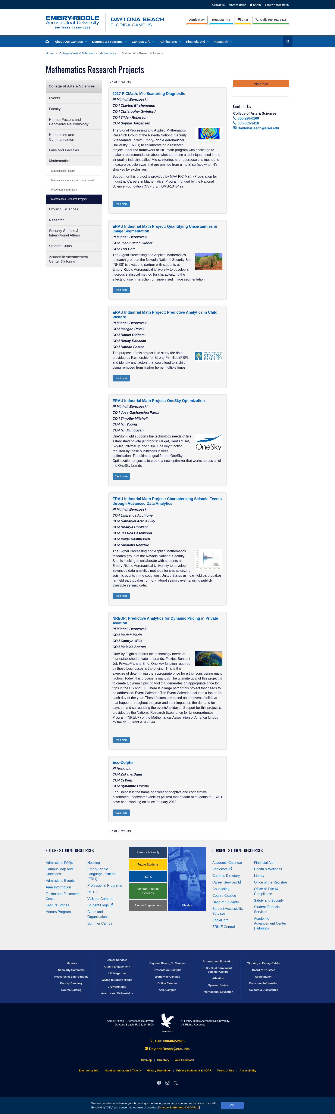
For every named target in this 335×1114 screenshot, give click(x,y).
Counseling (220, 889)
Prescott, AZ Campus (167, 970)
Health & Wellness (268, 869)
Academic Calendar (227, 862)
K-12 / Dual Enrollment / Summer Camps (218, 969)
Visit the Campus (100, 899)
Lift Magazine (117, 973)
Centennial (218, 4)
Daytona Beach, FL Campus (167, 963)
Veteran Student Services (148, 891)
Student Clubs (60, 246)
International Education (218, 991)
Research (223, 41)
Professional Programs (104, 885)
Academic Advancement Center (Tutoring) (68, 259)
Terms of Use (225, 1070)
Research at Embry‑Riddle (71, 976)
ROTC (92, 892)
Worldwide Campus (167, 976)
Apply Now (196, 19)
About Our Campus (71, 41)
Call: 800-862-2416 (167, 1041)
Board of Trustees (263, 970)
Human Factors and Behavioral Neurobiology (68, 122)
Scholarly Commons (71, 970)
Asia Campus (167, 989)
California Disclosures (263, 989)
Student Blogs (100, 905)
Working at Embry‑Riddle (263, 963)
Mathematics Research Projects (69, 199)
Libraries (71, 963)
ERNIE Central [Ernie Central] (223, 927)
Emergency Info (89, 1070)
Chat (243, 19)
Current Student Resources (237, 850)
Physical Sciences (63, 209)
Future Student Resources (70, 850)
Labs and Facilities (64, 150)
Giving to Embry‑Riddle (117, 979)
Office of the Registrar (270, 882)
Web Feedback (184, 1060)
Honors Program (58, 912)
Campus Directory (226, 876)
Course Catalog (224, 895)
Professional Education (218, 961)
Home (49, 53)
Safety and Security (269, 900)
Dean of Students (225, 902)
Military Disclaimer (159, 1070)
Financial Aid (197, 41)
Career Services (226, 882)
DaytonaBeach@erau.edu (256, 128)
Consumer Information (263, 983)
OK (232, 1105)
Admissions (170, 41)
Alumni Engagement (148, 905)
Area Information (58, 887)
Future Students (148, 864)
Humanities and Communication (61, 137)
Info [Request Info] (221, 19)
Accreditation (263, 976)
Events (54, 98)
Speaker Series (218, 985)
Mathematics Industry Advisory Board (72, 180)
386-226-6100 (246, 118)
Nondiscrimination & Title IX (123, 1070)
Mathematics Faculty (63, 170)
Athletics (218, 978)
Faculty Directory (71, 983)
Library (259, 876)
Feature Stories (57, 905)
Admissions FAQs (59, 862)
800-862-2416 (246, 123)
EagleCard (220, 920)
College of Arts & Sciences (76, 53)
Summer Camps (99, 923)
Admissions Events (60, 880)
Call (270, 19)
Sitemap (146, 1060)
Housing (93, 862)
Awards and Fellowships (117, 993)
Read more (121, 203)
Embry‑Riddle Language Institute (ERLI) (101, 874)
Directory (163, 1060)
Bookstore (222, 869)
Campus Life (143, 41)
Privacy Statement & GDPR (179, 1107)
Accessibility (247, 1070)
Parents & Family (148, 852)
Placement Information (64, 189)
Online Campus (167, 983)
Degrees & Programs (109, 41)
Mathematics (108, 53)
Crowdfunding (117, 986)
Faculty (55, 109)
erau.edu (167, 1022)
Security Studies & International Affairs (64, 233)
